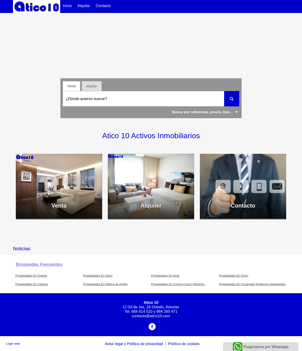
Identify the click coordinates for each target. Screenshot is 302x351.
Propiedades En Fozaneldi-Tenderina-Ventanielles (252, 284)
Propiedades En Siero (98, 275)
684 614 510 (141, 311)
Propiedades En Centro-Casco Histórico (178, 284)
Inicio (67, 6)
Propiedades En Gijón (233, 275)
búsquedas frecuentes (39, 264)
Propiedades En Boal (165, 275)
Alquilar (83, 6)
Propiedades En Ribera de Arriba (105, 284)
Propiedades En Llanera (31, 284)
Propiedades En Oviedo (31, 275)
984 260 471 (166, 311)
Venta (71, 86)
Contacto (103, 6)
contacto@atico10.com (151, 316)
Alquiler (91, 86)
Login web (13, 343)
